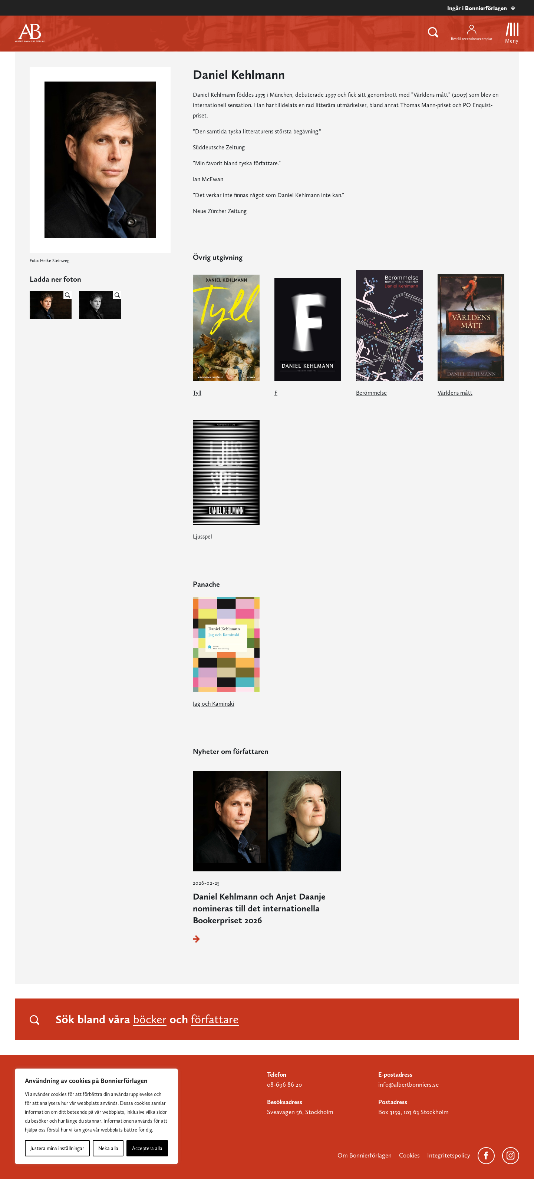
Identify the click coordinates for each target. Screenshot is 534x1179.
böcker (150, 1019)
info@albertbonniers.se (408, 1084)
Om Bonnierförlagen (364, 1155)
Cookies (409, 1155)
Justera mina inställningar (57, 1148)
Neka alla (108, 1148)
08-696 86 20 (284, 1084)
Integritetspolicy (448, 1155)
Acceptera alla (147, 1148)
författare (215, 1019)
